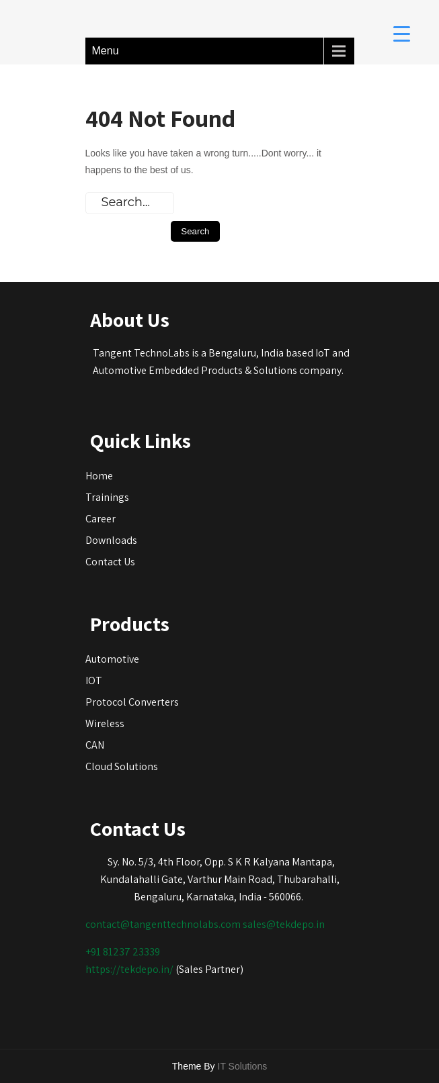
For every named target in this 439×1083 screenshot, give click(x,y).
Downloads (111, 540)
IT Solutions (243, 1066)
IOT (93, 680)
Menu (105, 50)
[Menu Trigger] (402, 33)
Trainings (107, 497)
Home (99, 476)
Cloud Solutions (121, 766)
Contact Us (110, 562)
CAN (94, 745)
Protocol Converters (132, 702)
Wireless (104, 723)
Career (100, 519)
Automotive (112, 659)
